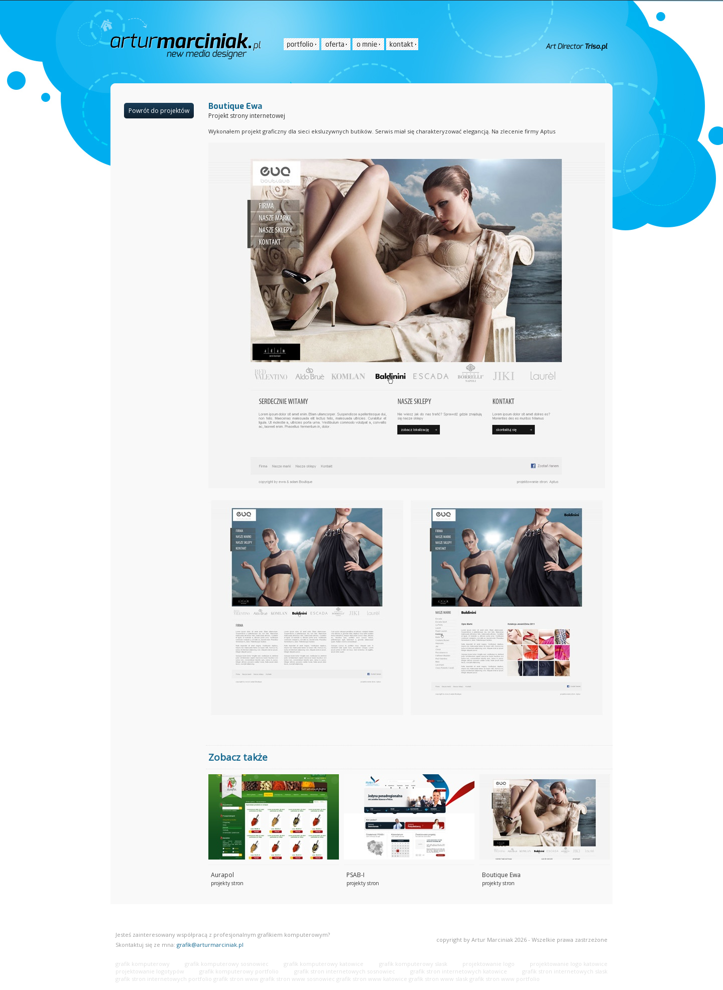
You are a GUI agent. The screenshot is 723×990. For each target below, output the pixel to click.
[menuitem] (301, 44)
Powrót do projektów (159, 110)
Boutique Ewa (501, 875)
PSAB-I (355, 875)
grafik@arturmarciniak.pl (210, 944)
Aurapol (222, 875)
